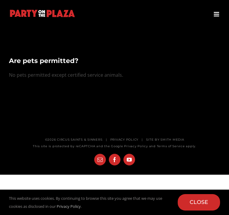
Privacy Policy (136, 146)
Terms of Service (171, 146)
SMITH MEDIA (172, 140)
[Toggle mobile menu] (217, 14)
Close (199, 202)
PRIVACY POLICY (124, 140)
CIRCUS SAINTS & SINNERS (79, 140)
